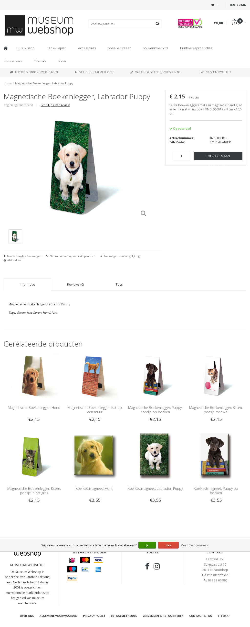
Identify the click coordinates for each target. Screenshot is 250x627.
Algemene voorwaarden (58, 615)
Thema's (40, 61)
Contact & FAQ (200, 615)
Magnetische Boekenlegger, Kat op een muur (95, 409)
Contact (215, 552)
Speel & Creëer (119, 48)
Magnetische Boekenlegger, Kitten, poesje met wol (216, 409)
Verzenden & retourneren (163, 615)
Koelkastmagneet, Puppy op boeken (216, 490)
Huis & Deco (25, 48)
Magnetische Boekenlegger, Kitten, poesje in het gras (34, 490)
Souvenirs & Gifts (155, 48)
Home (8, 83)
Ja (147, 545)
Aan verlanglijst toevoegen (24, 256)
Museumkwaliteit (216, 72)
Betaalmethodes (124, 615)
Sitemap (224, 615)
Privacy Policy (94, 615)
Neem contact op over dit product (72, 256)
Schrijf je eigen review (55, 105)
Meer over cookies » (194, 545)
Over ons (27, 615)
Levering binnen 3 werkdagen (34, 72)
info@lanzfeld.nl (218, 575)
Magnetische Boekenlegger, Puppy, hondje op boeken (155, 409)
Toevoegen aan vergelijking (122, 256)
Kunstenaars (13, 61)
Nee (168, 545)
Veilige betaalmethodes (94, 72)
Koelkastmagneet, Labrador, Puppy (155, 488)
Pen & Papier (56, 48)
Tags (119, 284)
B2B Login (238, 5)
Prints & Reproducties (196, 48)
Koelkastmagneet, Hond (95, 488)
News (62, 61)
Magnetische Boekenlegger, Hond (34, 407)
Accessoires (87, 48)
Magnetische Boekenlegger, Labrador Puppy (44, 83)
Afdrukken (14, 260)
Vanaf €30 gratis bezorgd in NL (155, 72)
